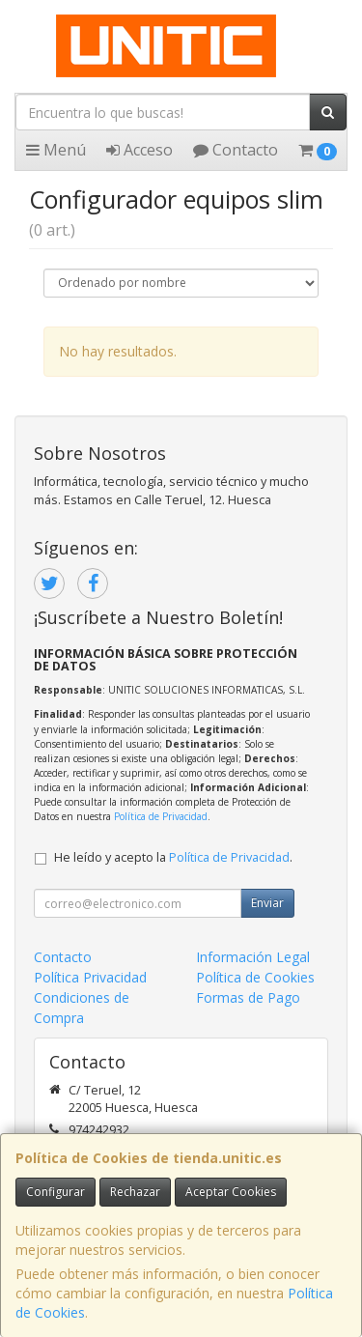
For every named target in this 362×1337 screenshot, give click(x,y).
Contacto (235, 149)
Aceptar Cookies (230, 1191)
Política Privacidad (90, 977)
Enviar (267, 903)
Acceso (139, 149)
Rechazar (135, 1191)
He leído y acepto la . (173, 857)
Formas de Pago (248, 997)
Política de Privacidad (161, 816)
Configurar (55, 1191)
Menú (56, 149)
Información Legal (253, 957)
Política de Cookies (255, 977)
